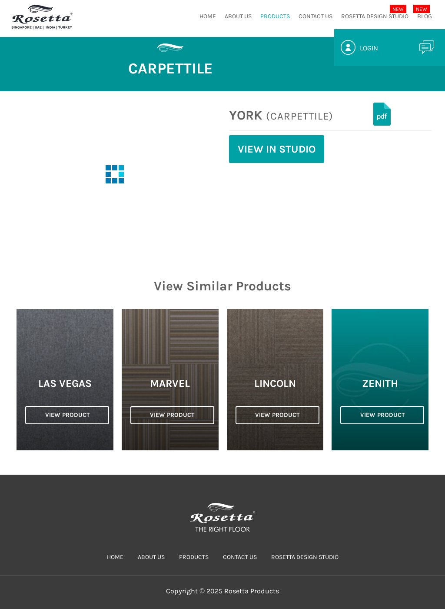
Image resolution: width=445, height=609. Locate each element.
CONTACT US (315, 16)
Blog (424, 16)
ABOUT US (238, 16)
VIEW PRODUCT (67, 415)
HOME (207, 16)
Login (369, 48)
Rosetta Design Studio (374, 16)
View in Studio (276, 149)
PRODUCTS (275, 16)
